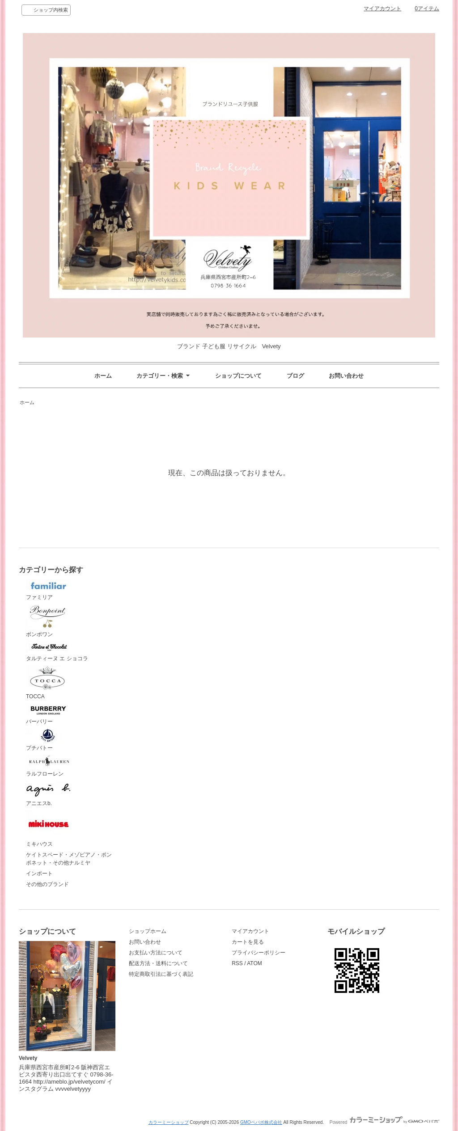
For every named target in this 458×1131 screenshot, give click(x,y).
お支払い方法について (155, 953)
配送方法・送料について (158, 963)
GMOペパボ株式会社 (261, 1122)
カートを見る (248, 942)
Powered (384, 1122)
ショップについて (238, 375)
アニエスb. (48, 793)
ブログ (295, 375)
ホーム (103, 375)
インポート (39, 873)
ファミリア (48, 590)
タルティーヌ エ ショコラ (57, 651)
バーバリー (48, 714)
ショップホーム (147, 931)
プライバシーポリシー (258, 953)
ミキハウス (48, 828)
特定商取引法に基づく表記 (161, 974)
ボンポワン (48, 620)
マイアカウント (382, 8)
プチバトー (48, 739)
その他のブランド (47, 884)
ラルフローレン (48, 766)
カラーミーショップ (168, 1122)
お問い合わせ (346, 375)
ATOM (254, 963)
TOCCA (48, 682)
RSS (237, 963)
